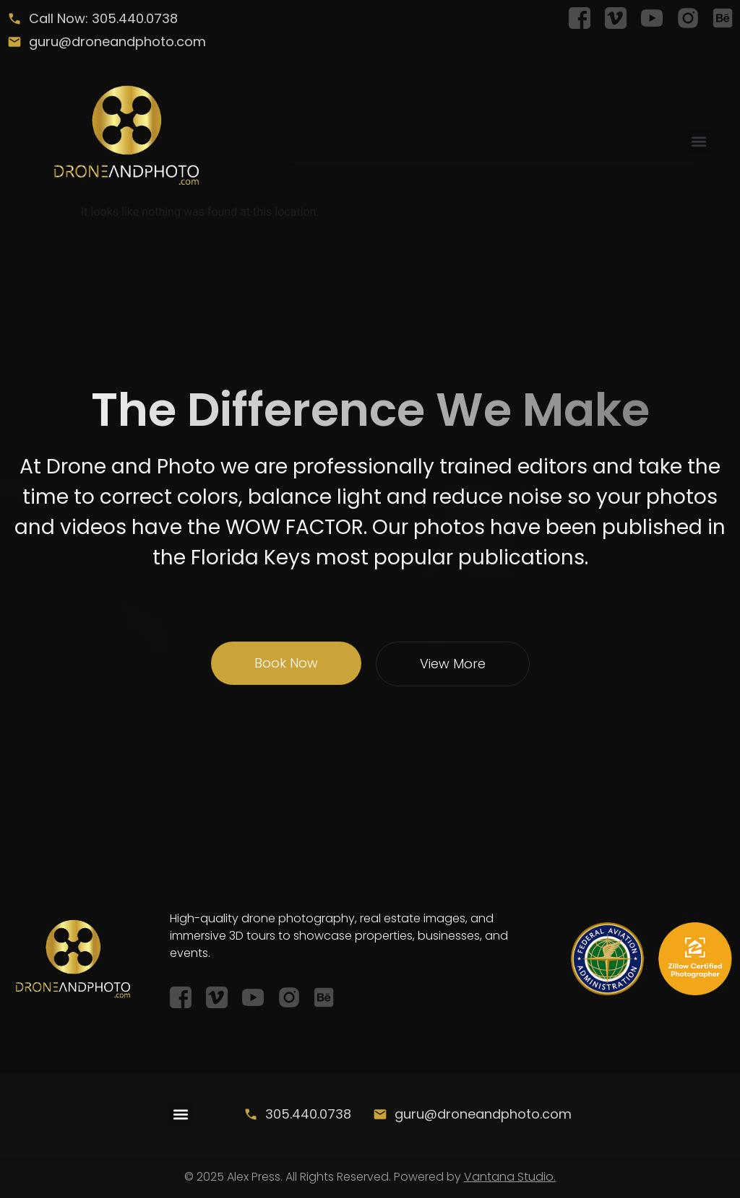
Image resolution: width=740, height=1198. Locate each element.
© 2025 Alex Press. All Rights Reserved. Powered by (370, 1176)
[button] (699, 141)
